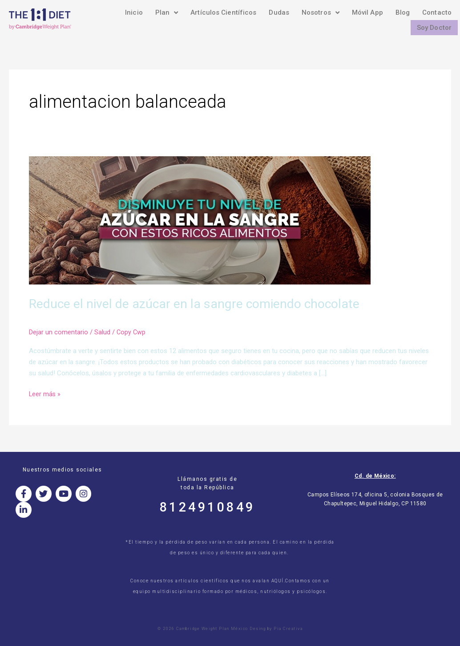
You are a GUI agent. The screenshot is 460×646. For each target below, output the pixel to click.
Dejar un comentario (58, 332)
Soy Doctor (434, 28)
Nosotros (320, 12)
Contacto (437, 12)
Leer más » (45, 393)
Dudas (279, 12)
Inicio (134, 12)
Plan (166, 12)
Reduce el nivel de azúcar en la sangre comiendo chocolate (204, 303)
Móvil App (367, 12)
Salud (102, 332)
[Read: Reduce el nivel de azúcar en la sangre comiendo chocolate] (200, 220)
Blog (402, 12)
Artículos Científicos (223, 12)
